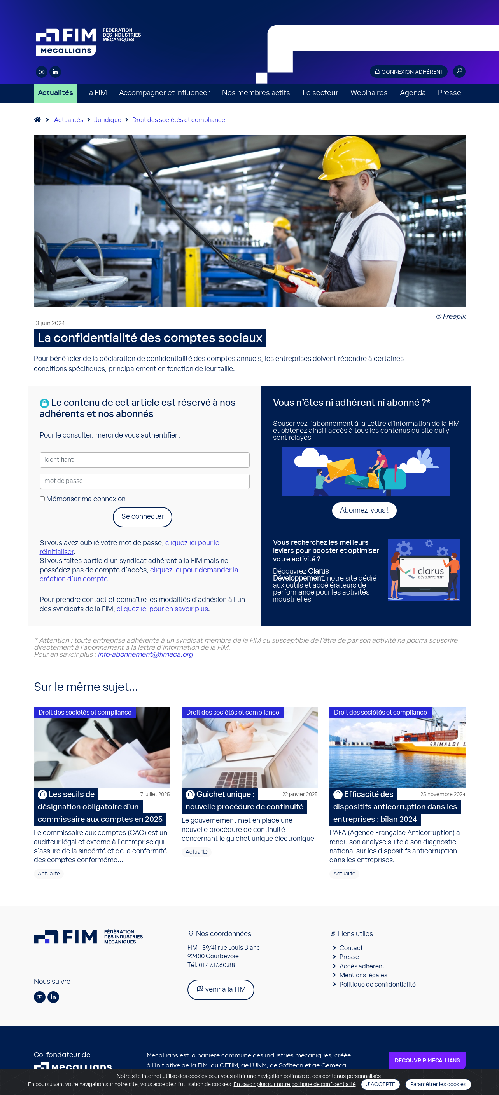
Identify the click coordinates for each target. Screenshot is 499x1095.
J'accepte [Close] (380, 1084)
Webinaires (369, 93)
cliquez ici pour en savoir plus (162, 609)
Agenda (413, 93)
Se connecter (142, 516)
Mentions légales (363, 975)
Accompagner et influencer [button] (164, 93)
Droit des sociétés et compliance (178, 120)
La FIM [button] (96, 93)
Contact (351, 948)
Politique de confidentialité (378, 985)
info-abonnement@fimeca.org (145, 654)
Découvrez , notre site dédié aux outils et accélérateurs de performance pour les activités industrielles (327, 571)
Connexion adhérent (408, 71)
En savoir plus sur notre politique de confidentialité (295, 1084)
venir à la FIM (221, 989)
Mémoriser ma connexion (83, 499)
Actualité (49, 874)
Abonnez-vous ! (364, 510)
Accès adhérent (362, 966)
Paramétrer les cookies (438, 1084)
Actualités (55, 93)
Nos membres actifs (256, 93)
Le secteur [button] (320, 93)
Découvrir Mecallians (427, 1061)
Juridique (107, 120)
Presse (449, 93)
